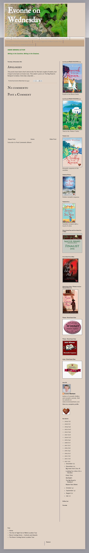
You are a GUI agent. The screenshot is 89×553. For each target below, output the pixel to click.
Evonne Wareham (69, 394)
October (69, 488)
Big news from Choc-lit (73, 468)
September (70, 490)
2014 (66, 453)
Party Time (69, 475)
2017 (66, 445)
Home (8, 38)
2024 (66, 427)
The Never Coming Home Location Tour (18, 41)
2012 (66, 459)
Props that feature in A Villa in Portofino (25, 38)
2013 (66, 456)
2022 (66, 432)
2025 (66, 424)
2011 (66, 461)
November (69, 466)
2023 (66, 429)
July (67, 496)
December (69, 464)
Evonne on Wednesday (24, 15)
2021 (66, 435)
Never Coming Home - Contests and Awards (20, 44)
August (68, 493)
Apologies (69, 478)
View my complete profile (70, 404)
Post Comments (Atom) (24, 142)
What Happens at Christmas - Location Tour (54, 38)
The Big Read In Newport (71, 481)
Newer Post (11, 139)
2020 (66, 437)
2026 (66, 421)
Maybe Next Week (72, 484)
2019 (66, 440)
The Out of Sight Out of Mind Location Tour (48, 41)
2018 (66, 443)
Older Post (53, 139)
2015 (66, 451)
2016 (66, 448)
